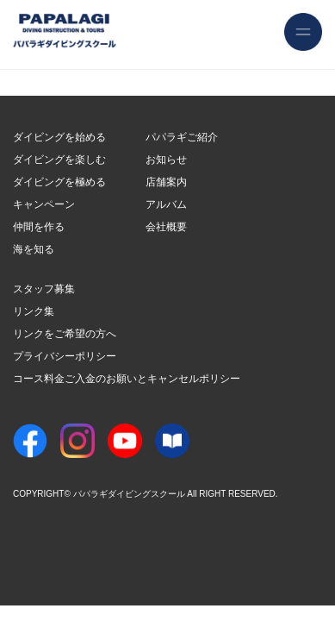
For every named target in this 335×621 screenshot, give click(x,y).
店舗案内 (166, 182)
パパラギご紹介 (182, 137)
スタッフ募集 (44, 289)
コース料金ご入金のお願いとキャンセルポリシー (126, 379)
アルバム (166, 204)
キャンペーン (44, 204)
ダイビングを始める (59, 137)
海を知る (33, 249)
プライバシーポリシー (64, 356)
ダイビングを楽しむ (59, 160)
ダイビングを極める (59, 182)
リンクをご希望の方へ (64, 334)
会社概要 (166, 227)
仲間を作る (39, 227)
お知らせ (166, 160)
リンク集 (33, 311)
